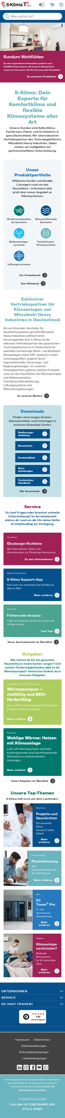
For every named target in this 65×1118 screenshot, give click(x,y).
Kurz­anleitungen (25, 469)
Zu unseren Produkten (41, 76)
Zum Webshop (30, 283)
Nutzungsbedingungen (34, 1052)
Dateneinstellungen (33, 1045)
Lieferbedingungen (35, 1058)
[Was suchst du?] (32, 16)
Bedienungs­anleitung (26, 434)
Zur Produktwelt (29, 275)
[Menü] (44, 1012)
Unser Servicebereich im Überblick (30, 641)
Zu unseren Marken (29, 395)
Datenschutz (42, 1039)
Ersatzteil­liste (26, 457)
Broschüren (25, 445)
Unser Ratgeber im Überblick (29, 780)
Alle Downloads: (29, 491)
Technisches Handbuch (25, 481)
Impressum (22, 1039)
